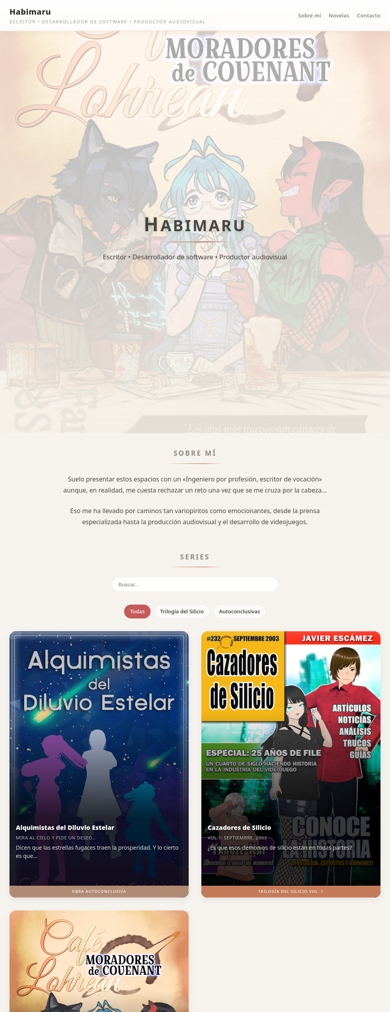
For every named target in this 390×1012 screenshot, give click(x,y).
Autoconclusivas (239, 611)
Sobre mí (309, 15)
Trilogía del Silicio (182, 611)
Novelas (339, 15)
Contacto (368, 15)
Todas (137, 611)
